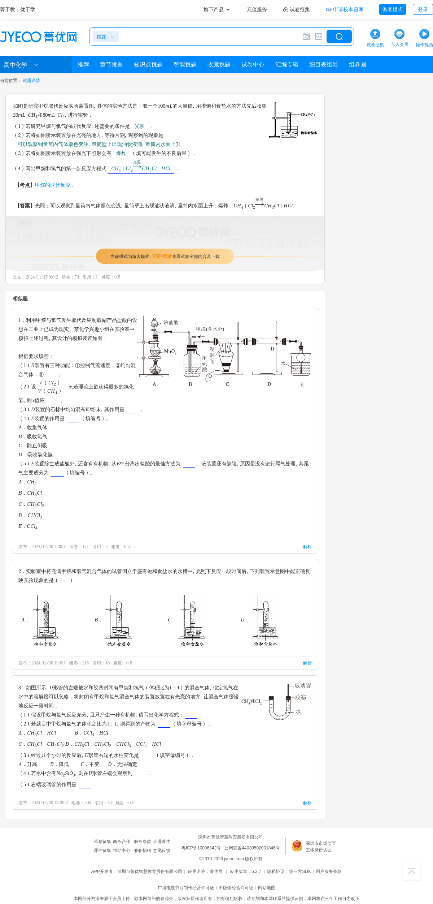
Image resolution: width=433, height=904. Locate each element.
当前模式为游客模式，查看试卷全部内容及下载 (165, 256)
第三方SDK (300, 871)
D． (260, 619)
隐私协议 (275, 871)
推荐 (83, 64)
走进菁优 (161, 841)
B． (114, 619)
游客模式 (392, 9)
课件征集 (102, 850)
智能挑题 (185, 64)
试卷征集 (102, 841)
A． (40, 619)
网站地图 (266, 887)
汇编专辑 (286, 64)
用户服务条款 (329, 871)
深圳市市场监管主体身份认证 (321, 846)
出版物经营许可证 (236, 887)
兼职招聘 (142, 850)
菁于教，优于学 (17, 9)
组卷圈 (357, 64)
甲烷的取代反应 (52, 185)
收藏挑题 (219, 64)
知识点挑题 (148, 64)
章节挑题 (111, 64)
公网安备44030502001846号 (252, 848)
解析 (307, 546)
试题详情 (31, 80)
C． (187, 619)
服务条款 (142, 841)
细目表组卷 (323, 64)
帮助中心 (121, 850)
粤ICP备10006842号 (201, 848)
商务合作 (121, 841)
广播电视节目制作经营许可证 (186, 887)
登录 (423, 9)
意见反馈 (161, 850)
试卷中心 (252, 64)
